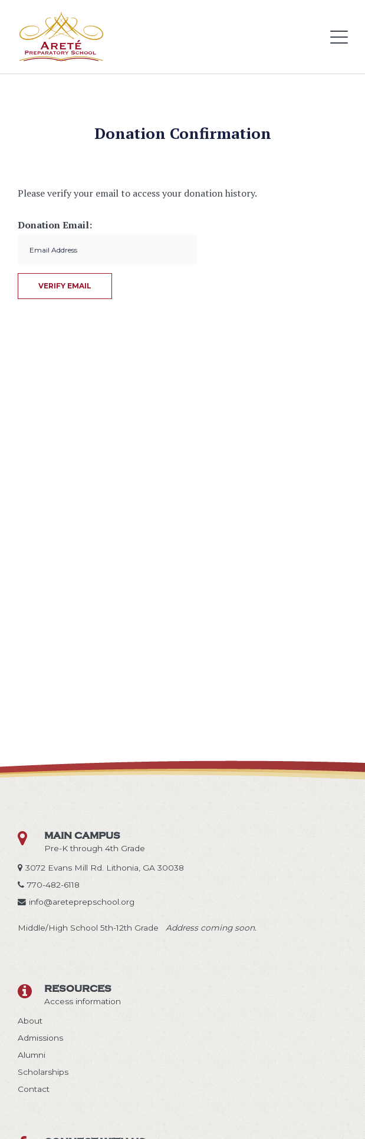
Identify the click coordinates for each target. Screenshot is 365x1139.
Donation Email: (55, 224)
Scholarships (43, 1072)
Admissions (40, 1037)
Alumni (31, 1055)
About (30, 1020)
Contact (34, 1089)
